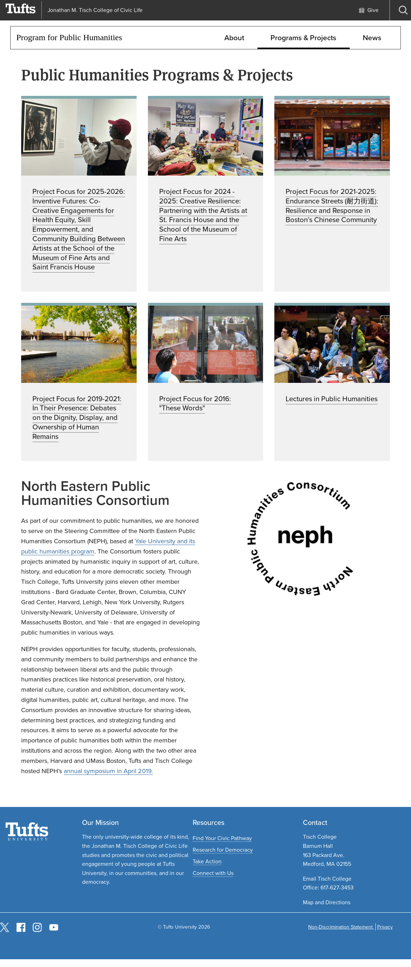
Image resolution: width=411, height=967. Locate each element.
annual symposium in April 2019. (108, 771)
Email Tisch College (327, 879)
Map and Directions (326, 902)
